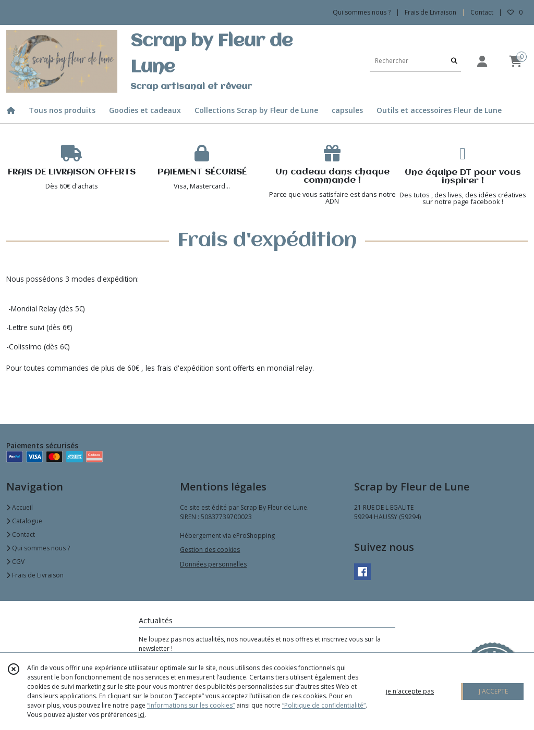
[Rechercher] (454, 61)
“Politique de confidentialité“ (324, 705)
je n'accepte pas (410, 691)
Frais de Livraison (35, 575)
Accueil (19, 507)
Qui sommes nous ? (38, 548)
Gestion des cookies (210, 549)
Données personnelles (213, 564)
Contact (481, 12)
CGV (15, 561)
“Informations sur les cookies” (191, 705)
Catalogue (24, 521)
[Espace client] (481, 61)
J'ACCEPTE (493, 691)
